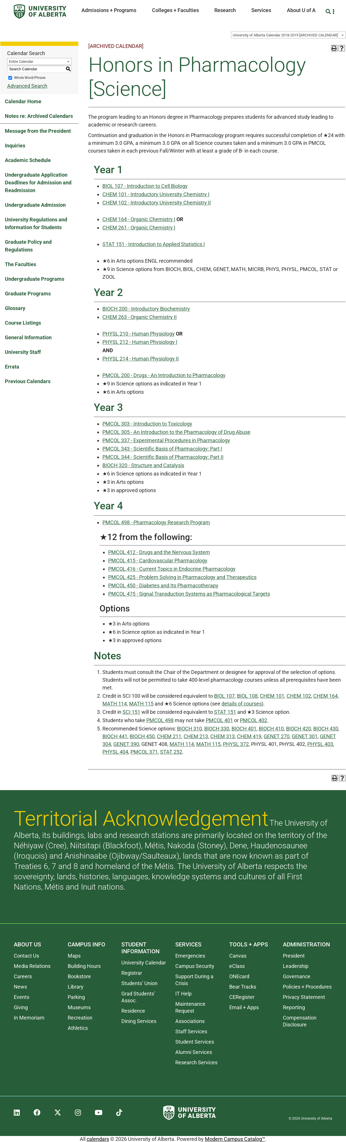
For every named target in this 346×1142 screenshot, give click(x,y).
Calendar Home (23, 101)
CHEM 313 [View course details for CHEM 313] (222, 736)
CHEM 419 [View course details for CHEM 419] (249, 736)
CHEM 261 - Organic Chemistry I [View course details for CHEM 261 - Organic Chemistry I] (138, 228)
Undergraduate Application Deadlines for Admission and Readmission (38, 182)
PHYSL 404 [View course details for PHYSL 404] (115, 752)
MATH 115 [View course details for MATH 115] (141, 704)
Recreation (80, 1018)
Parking (76, 997)
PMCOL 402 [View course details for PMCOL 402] (253, 720)
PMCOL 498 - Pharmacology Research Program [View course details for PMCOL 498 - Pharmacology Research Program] (156, 522)
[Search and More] (329, 11)
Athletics (78, 1028)
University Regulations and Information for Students (36, 223)
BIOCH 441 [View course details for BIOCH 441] (114, 736)
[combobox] (288, 35)
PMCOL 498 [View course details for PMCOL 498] (160, 720)
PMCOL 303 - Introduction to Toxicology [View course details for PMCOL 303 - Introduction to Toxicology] (147, 424)
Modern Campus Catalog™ (235, 1139)
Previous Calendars (27, 381)
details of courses (241, 704)
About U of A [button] (301, 10)
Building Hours (84, 966)
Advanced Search (27, 86)
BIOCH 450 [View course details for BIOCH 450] (142, 736)
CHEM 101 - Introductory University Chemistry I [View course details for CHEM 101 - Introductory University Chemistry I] (155, 194)
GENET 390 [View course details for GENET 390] (126, 744)
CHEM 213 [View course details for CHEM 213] (196, 736)
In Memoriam (29, 1018)
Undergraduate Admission (35, 205)
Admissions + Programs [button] (108, 10)
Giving (21, 1007)
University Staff (23, 352)
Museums (79, 1007)
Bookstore (79, 976)
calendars (98, 1139)
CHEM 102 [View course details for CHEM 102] (299, 696)
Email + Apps (244, 1007)
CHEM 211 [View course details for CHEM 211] (169, 736)
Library (75, 987)
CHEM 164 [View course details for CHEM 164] (325, 696)
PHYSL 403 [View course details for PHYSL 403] (320, 744)
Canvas (237, 956)
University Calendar (143, 963)
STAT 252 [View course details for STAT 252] (171, 752)
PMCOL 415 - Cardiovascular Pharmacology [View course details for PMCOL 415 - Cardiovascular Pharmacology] (157, 561)
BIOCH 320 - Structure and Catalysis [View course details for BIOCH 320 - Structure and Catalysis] (143, 465)
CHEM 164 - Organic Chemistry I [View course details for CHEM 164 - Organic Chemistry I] (138, 219)
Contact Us (26, 956)
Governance (296, 976)
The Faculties (20, 264)
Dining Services (138, 1021)
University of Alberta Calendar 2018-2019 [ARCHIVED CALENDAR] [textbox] (285, 35)
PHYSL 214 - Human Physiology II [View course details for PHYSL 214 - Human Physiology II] (140, 359)
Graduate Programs (28, 294)
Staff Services (191, 1031)
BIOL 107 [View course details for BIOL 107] (224, 696)
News (20, 987)
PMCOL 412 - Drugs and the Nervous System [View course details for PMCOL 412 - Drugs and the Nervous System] (159, 552)
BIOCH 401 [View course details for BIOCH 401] (244, 729)
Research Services (196, 1062)
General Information (28, 337)
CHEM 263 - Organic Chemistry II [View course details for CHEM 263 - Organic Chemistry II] (139, 317)
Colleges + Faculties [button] (175, 10)
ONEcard (239, 976)
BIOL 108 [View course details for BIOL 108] (247, 696)
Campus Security (194, 966)
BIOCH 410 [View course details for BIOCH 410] (271, 729)
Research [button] (225, 10)
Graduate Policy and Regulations (28, 246)
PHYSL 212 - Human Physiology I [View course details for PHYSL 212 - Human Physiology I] (139, 342)
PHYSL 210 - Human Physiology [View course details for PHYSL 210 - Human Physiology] (138, 334)
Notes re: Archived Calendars (39, 116)
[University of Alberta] (40, 11)
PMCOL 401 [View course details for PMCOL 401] (219, 720)
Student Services (194, 1042)
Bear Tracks (242, 987)
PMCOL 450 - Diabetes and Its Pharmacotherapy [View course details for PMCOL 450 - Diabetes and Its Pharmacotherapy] (163, 585)
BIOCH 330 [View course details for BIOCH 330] (216, 729)
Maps (74, 956)
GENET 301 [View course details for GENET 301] (305, 736)
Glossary (15, 308)
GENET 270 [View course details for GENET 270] (276, 736)
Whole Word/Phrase (29, 78)
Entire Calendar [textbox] (21, 61)
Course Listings (23, 323)
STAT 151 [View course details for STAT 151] (225, 712)
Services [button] (261, 10)
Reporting (294, 1007)
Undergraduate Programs (34, 279)
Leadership (295, 966)
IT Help (183, 994)
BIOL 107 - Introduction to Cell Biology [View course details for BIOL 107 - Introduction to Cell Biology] (145, 186)
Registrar (131, 973)
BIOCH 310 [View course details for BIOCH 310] (189, 729)
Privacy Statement (304, 997)
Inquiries (15, 146)
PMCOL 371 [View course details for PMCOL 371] (144, 752)
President (294, 956)
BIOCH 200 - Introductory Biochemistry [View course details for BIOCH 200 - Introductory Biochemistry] (146, 309)
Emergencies (190, 956)
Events (21, 997)
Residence (133, 1011)
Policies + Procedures (307, 987)
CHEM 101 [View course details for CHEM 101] (272, 696)
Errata (12, 367)
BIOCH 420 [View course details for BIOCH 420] (298, 729)
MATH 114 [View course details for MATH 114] (114, 704)
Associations (190, 1021)
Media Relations (32, 966)
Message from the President (38, 131)
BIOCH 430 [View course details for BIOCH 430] (325, 729)
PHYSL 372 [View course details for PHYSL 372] (236, 744)
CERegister (241, 997)
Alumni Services (193, 1052)
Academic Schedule (28, 160)
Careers (23, 976)
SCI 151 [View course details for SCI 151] (131, 712)
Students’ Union (139, 983)
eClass (237, 966)
